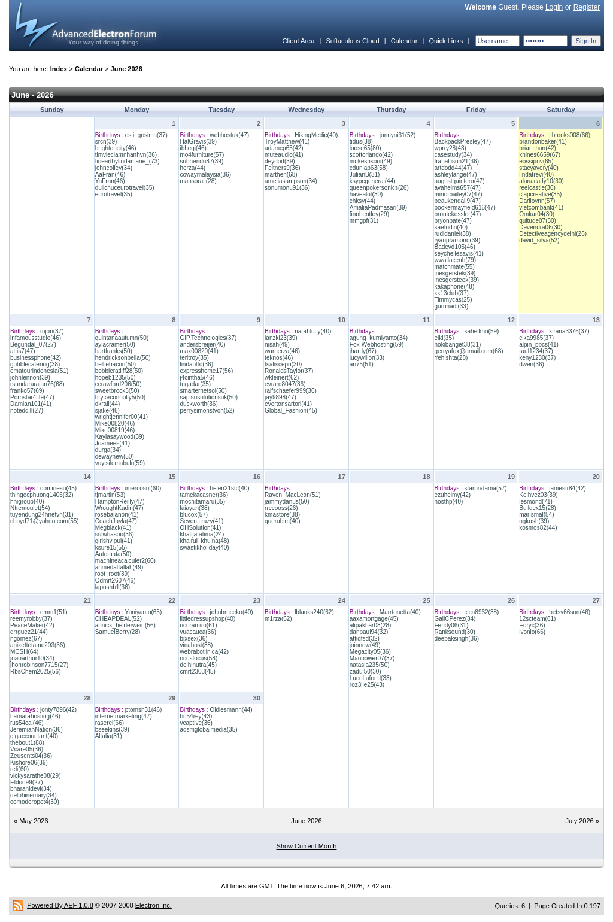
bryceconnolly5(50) (120, 397)
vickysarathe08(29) (35, 775)
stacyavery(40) (539, 168)
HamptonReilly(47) (120, 501)
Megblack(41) (113, 527)
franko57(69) (27, 390)
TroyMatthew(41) (287, 141)
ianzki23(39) (281, 338)
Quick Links (446, 40)
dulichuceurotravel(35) (124, 187)
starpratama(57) (486, 488)
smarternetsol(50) (203, 390)
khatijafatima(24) (202, 534)
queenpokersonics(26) (379, 187)
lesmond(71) (536, 501)
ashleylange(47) (456, 174)
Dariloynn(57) (537, 201)
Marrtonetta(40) (400, 612)
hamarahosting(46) (35, 716)
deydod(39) (280, 161)
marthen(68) (281, 174)
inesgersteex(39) (457, 280)
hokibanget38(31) (458, 344)
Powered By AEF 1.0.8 (60, 905)
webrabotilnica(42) (204, 651)
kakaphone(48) (455, 286)
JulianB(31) (365, 174)
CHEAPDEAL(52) (118, 618)
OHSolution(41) (200, 527)
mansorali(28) (198, 181)
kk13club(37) (452, 293)
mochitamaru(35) (202, 501)
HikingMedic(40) (316, 135)
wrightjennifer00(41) (121, 417)
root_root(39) (112, 574)
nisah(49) (277, 344)
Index (59, 68)
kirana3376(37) (569, 331)
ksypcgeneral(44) (373, 181)
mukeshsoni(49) (371, 161)
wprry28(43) (450, 148)
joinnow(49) (365, 645)
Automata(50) (113, 554)
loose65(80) (365, 148)
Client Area (298, 40)
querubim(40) (282, 521)
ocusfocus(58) (198, 658)
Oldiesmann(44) (231, 709)
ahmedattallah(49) (119, 567)
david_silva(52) (539, 240)
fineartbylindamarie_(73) (127, 161)
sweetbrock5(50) (117, 390)
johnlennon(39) (30, 377)
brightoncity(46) (115, 148)
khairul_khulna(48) (204, 541)
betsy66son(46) (569, 612)
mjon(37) (51, 331)
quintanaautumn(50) (122, 338)
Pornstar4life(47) (32, 397)
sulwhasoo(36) (114, 534)
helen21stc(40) (229, 488)
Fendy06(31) (452, 625)
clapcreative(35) (540, 194)
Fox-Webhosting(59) (376, 344)
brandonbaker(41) (543, 141)
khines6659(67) (539, 154)
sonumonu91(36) (287, 187)
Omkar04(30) (536, 214)
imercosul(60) (143, 488)
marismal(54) (536, 514)
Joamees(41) (112, 443)
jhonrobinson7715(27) (39, 665)
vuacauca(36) (198, 632)
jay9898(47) (280, 397)
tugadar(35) (195, 384)
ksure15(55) (111, 547)
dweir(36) (531, 364)
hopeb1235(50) (115, 377)
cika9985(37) (536, 338)
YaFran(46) (110, 181)
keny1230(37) (537, 357)
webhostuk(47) (229, 135)
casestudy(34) (453, 154)
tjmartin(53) (110, 495)
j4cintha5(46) (197, 377)
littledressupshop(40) (207, 618)
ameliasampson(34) (291, 181)
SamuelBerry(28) (118, 632)
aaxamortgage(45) (374, 618)
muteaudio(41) (284, 154)
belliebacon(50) (115, 364)
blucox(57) (194, 514)
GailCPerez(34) (455, 618)
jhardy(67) (363, 351)
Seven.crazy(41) (201, 521)
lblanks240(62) (314, 612)
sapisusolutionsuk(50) (209, 397)
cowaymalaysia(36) (205, 174)
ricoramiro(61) (198, 625)
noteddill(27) (26, 410)
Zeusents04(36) (31, 756)
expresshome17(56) (206, 371)
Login (554, 7)
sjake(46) (107, 410)
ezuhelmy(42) (453, 495)
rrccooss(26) (281, 508)
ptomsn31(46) (143, 709)
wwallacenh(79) (455, 260)
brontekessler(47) (458, 214)
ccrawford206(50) (118, 384)
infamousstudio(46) (35, 338)
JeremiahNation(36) (36, 729)
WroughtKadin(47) (119, 508)
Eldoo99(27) (26, 782)
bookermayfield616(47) (465, 207)
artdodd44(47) (453, 168)
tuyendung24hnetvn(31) (42, 514)
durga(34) (108, 450)
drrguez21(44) (29, 632)
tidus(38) (361, 141)
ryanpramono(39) (458, 240)
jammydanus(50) (287, 501)
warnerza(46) (282, 351)
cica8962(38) (482, 612)
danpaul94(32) (369, 632)
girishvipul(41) (113, 541)
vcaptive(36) (196, 723)
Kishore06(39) (29, 762)
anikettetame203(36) (37, 645)
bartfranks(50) (113, 351)
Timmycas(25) (453, 299)
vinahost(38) (196, 645)
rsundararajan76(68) (37, 384)
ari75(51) (362, 364)
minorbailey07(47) (458, 194)
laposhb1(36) (112, 587)
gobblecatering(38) (35, 364)
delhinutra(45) (198, 665)
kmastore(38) (282, 514)
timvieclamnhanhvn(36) (126, 154)
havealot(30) (366, 194)
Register (586, 7)
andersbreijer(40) (202, 344)
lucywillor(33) (367, 357)
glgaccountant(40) (34, 736)
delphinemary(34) (33, 795)
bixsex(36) (193, 638)
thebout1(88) (27, 742)
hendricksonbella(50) (123, 357)
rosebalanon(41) (117, 514)
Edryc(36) (532, 625)
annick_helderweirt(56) (125, 625)
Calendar (404, 40)
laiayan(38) (194, 508)
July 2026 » (582, 820)
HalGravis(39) (198, 141)
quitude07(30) (537, 220)
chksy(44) (362, 201)
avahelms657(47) (458, 187)
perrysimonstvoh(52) (207, 410)
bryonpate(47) (453, 220)
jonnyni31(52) (398, 135)
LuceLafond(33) (371, 678)
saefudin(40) (451, 227)
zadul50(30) (365, 671)
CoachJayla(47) (116, 521)
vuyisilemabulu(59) (120, 463)
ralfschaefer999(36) (291, 390)
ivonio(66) (532, 632)
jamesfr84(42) (567, 488)
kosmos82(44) (538, 527)
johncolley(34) (113, 168)
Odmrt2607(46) (115, 580)
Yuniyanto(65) (143, 612)
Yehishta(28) (451, 357)
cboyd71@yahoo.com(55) (44, 521)
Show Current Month (307, 846)
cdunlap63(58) (369, 168)
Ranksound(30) (455, 632)
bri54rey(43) (196, 716)
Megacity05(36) (370, 651)
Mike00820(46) (115, 423)
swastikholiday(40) (204, 547)
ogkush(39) (534, 521)
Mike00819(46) (115, 430)
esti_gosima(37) (146, 135)
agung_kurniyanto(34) (379, 338)
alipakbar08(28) (371, 625)
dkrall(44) (107, 404)
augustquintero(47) (460, 181)
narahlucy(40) (313, 331)
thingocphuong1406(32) (42, 495)
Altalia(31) (108, 736)
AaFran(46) (110, 174)
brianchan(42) (537, 148)
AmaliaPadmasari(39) (378, 207)
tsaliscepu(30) (283, 364)
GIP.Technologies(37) (208, 338)
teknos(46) (279, 357)
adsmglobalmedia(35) (208, 729)
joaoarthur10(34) (32, 658)
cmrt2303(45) (197, 671)
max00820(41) (199, 351)
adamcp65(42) (284, 148)
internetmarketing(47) (123, 716)
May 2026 (33, 820)
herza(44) (192, 168)
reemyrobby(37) (31, 618)
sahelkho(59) (482, 331)
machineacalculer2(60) (125, 560)
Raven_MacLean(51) (292, 495)
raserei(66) (109, 723)
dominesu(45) (58, 488)
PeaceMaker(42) (32, 625)
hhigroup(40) (27, 501)
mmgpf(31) (364, 220)
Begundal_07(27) (33, 344)
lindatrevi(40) (536, 174)
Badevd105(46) (455, 247)
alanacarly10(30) (541, 181)
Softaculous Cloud (352, 40)
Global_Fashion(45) (291, 410)
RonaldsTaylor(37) (289, 371)
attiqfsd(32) (365, 638)
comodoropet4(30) (34, 802)
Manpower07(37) (372, 658)
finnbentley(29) (369, 214)
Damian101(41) (30, 404)
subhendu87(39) (201, 161)
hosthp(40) (449, 501)
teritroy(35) (194, 357)
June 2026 (126, 68)
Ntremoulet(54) (30, 508)
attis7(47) (22, 351)
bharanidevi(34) (31, 788)
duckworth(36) (198, 404)
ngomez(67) (26, 638)
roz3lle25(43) (367, 684)
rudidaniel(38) (453, 233)
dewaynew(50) (114, 456)
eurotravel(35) (113, 194)
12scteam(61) (537, 618)
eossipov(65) (536, 161)
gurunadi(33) (452, 306)
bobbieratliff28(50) (119, 371)
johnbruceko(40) (231, 612)
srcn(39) (106, 141)
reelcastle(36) (537, 187)
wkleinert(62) (282, 377)
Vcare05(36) (26, 749)
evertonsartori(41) (288, 404)
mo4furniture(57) (202, 154)
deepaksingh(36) (457, 638)
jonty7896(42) (58, 709)
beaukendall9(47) (458, 201)
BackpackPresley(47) (463, 141)
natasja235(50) (370, 665)
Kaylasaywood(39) (119, 436)
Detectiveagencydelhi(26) (553, 233)
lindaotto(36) (196, 364)
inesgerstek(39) (455, 273)
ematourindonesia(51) (39, 371)
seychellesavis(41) (459, 253)
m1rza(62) (278, 618)
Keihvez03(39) (538, 495)
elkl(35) (444, 338)
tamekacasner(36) (204, 495)
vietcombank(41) (541, 207)
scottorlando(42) (371, 154)
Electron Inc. (153, 905)
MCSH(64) (24, 651)
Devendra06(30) (540, 227)
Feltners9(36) (282, 168)
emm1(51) (54, 612)
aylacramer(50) (115, 344)
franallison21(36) (457, 161)
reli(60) (19, 769)
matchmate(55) (455, 266)
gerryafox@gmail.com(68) (469, 351)
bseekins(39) (112, 729)
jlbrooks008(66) (569, 135)
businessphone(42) (35, 357)
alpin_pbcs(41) (539, 344)
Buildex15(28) (537, 508)
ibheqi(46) (193, 148)
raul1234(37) (536, 351)
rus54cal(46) (27, 723)
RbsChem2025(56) (35, 671)
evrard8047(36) (285, 384)
